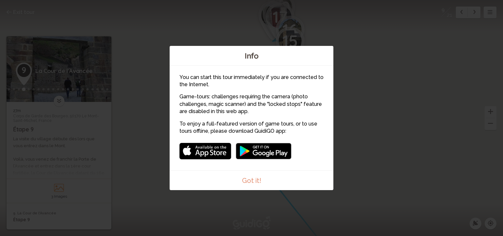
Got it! (251, 181)
